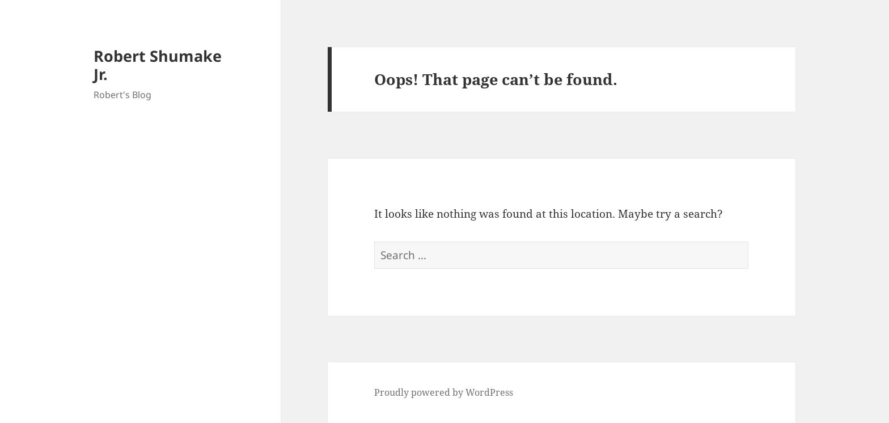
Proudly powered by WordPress (443, 392)
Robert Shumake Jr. (158, 64)
